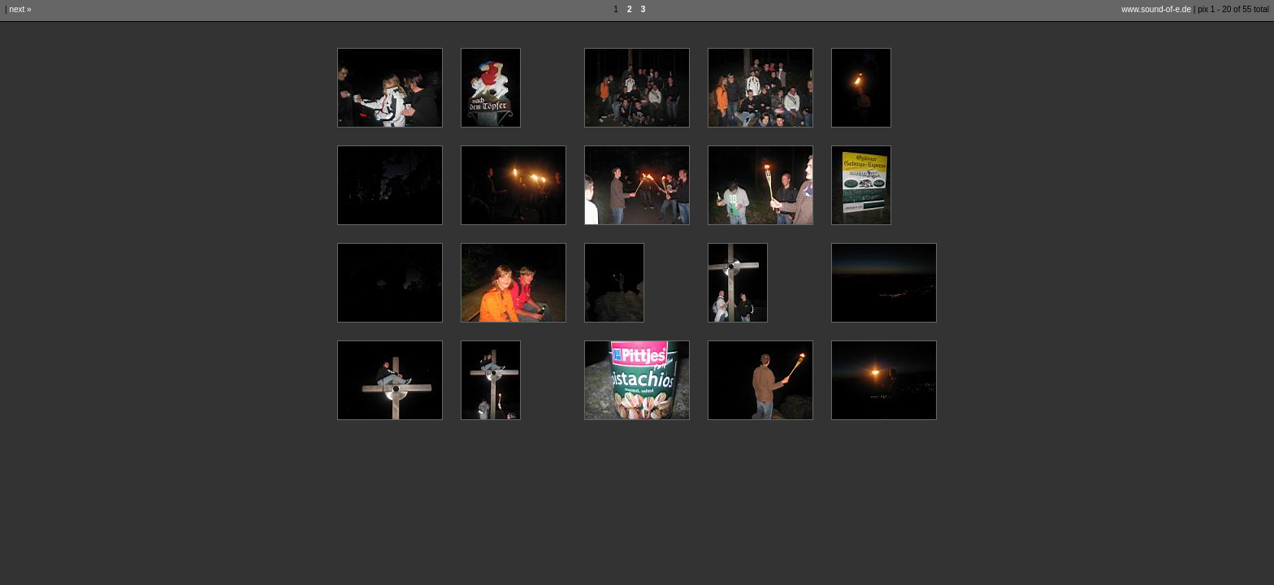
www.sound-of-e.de (1156, 9)
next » (20, 9)
